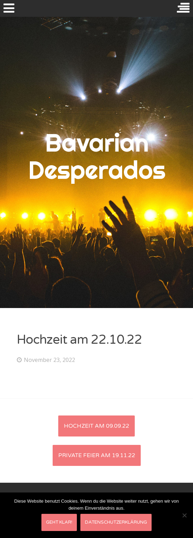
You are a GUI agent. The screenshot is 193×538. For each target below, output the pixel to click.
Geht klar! (59, 522)
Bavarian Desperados (96, 156)
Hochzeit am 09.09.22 (96, 425)
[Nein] (184, 515)
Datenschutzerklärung (116, 522)
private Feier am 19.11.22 (96, 455)
